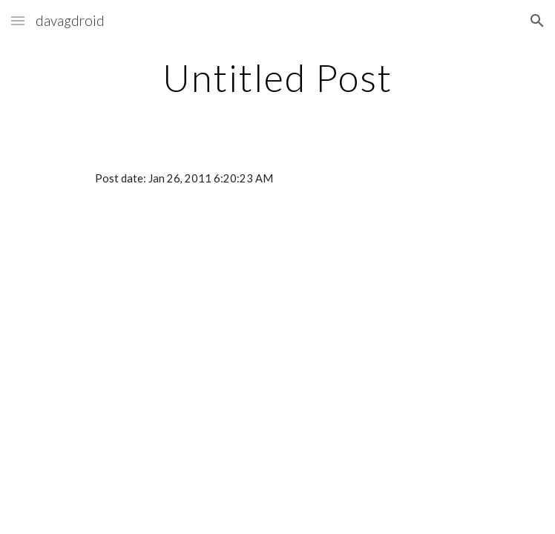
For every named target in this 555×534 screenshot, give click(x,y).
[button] (18, 20)
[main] (277, 78)
